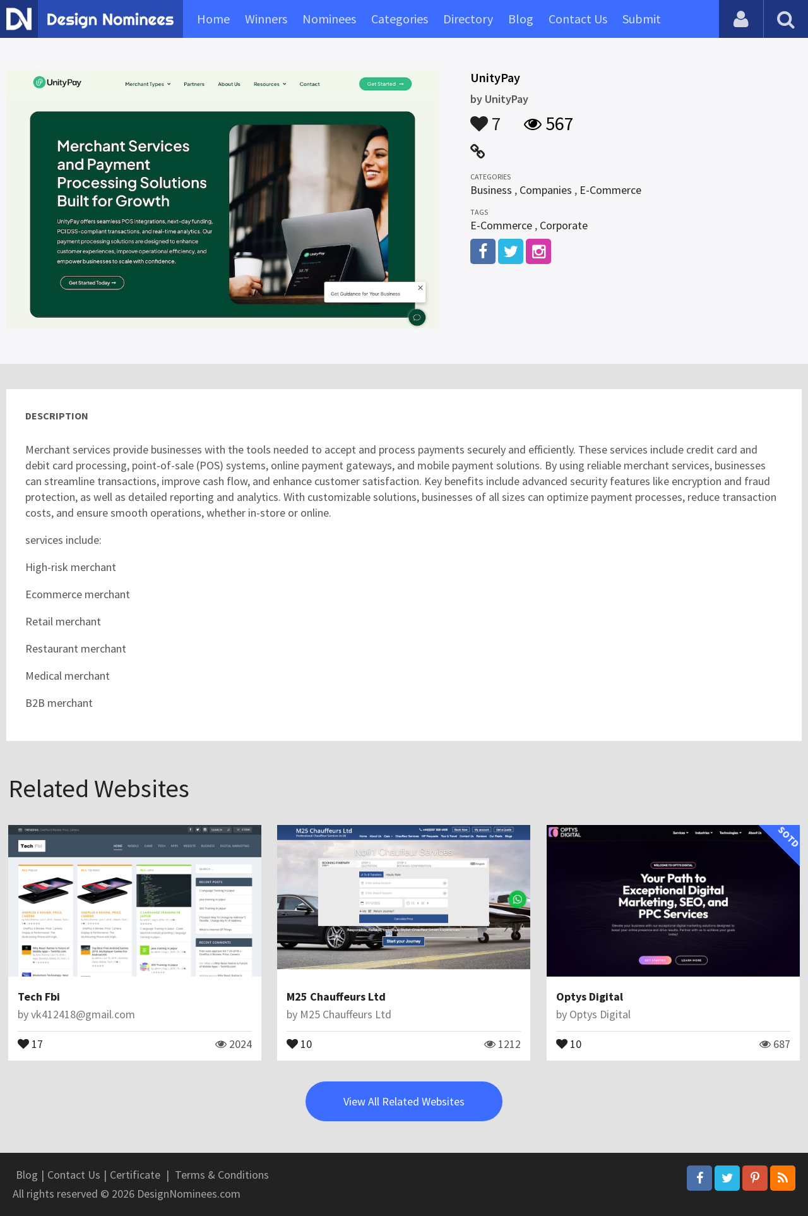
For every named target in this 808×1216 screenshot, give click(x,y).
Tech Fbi (39, 996)
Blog (520, 19)
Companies (546, 190)
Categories (399, 19)
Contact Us (578, 19)
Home (213, 19)
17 (30, 1043)
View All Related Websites (404, 1101)
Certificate (135, 1174)
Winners (266, 19)
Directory (468, 19)
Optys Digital (589, 996)
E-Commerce (610, 190)
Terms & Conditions (222, 1174)
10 (299, 1043)
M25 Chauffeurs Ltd (336, 996)
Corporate (564, 225)
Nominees (329, 19)
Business (491, 190)
